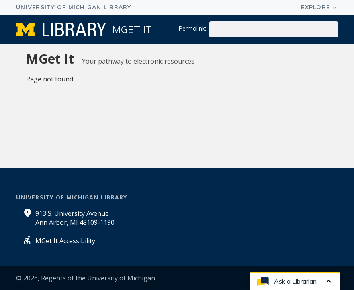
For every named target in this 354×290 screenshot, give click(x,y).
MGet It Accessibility (65, 240)
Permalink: (192, 28)
